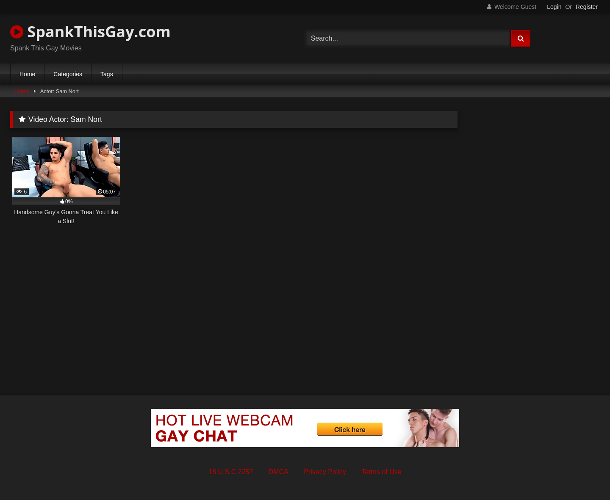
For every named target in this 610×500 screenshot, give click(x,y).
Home (27, 74)
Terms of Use (381, 471)
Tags (106, 74)
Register (587, 6)
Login (554, 6)
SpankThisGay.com (90, 31)
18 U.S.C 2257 (230, 471)
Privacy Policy (325, 471)
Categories (67, 74)
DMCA (278, 471)
